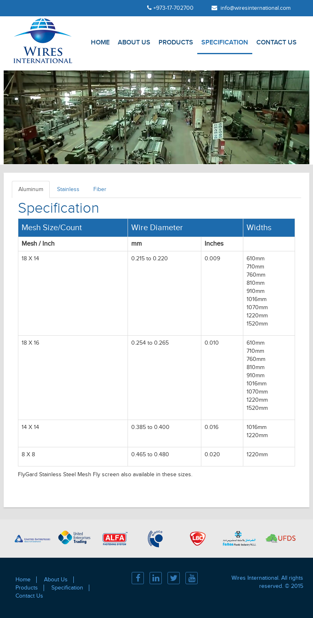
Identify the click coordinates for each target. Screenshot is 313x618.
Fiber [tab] (99, 189)
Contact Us (276, 42)
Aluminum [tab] (30, 189)
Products (176, 42)
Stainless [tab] (68, 189)
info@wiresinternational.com (251, 8)
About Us (134, 42)
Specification (224, 42)
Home (100, 42)
